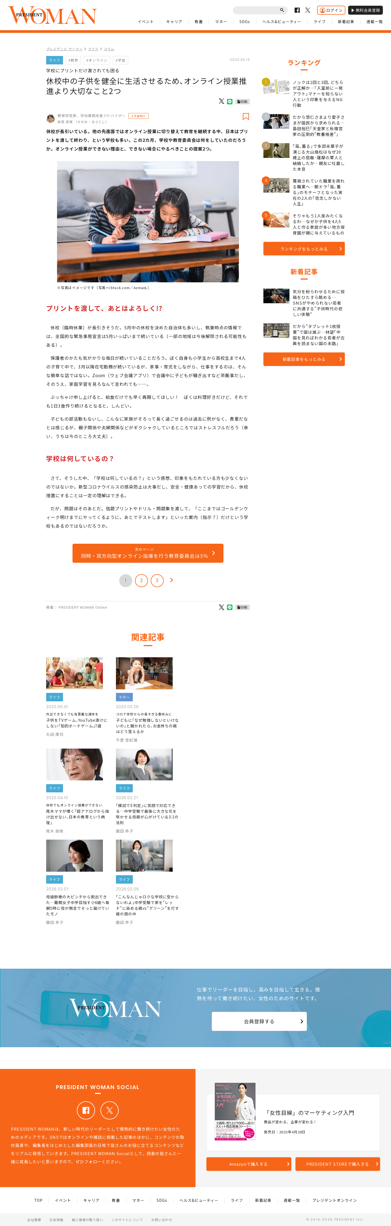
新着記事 (346, 21)
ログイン (331, 10)
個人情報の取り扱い (87, 1219)
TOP (38, 1200)
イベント (146, 21)
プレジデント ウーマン (64, 48)
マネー (221, 21)
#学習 (120, 60)
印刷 (244, 101)
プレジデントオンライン (334, 1200)
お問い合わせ (161, 1219)
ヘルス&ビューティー (282, 21)
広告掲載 (56, 1219)
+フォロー (138, 116)
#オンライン (97, 60)
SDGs (244, 21)
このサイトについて (127, 1219)
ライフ (320, 21)
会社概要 (34, 1219)
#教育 (73, 60)
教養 (199, 21)
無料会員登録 (365, 10)
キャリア (174, 21)
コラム (109, 48)
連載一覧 (375, 21)
